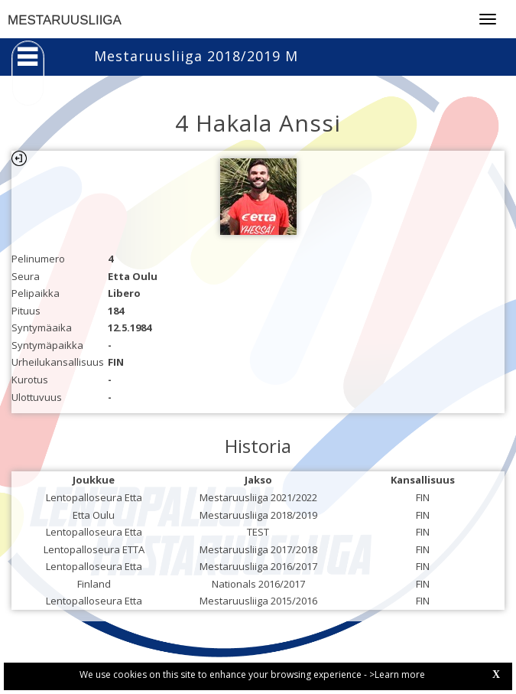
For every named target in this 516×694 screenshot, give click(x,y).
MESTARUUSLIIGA (65, 20)
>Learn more (397, 674)
